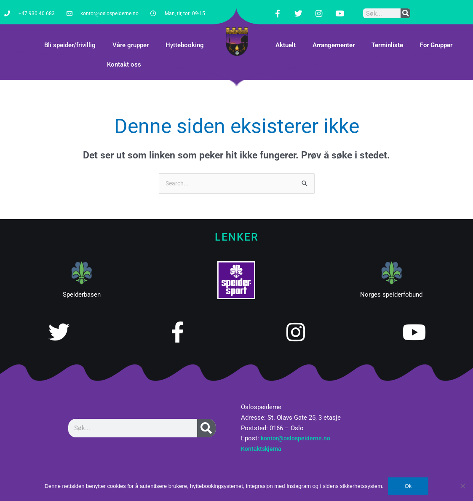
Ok (408, 486)
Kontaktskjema (262, 442)
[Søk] (405, 10)
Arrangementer (334, 38)
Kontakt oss (124, 58)
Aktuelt (285, 38)
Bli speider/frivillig (70, 38)
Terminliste (387, 38)
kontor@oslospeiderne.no (297, 432)
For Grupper (436, 38)
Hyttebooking (185, 38)
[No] (462, 486)
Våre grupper (130, 38)
